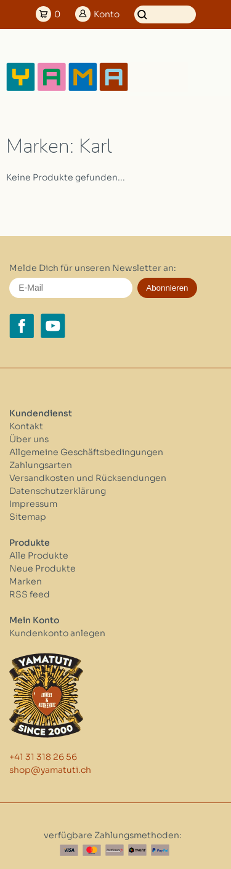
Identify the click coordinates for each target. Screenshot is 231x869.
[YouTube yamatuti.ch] (53, 325)
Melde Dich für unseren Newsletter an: (92, 267)
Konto (107, 14)
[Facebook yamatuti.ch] (21, 325)
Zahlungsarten (40, 465)
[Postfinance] (114, 850)
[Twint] (137, 850)
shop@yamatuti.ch (50, 769)
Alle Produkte (38, 555)
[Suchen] (165, 14)
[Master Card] (92, 850)
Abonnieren (167, 288)
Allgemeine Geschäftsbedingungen (86, 452)
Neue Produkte (42, 568)
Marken (25, 581)
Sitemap (27, 516)
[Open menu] (209, 77)
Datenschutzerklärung (57, 490)
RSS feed (29, 594)
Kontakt (26, 426)
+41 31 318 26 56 (43, 756)
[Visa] (69, 850)
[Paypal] (160, 850)
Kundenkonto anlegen (57, 633)
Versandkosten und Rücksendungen (87, 477)
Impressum (33, 503)
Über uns (29, 439)
